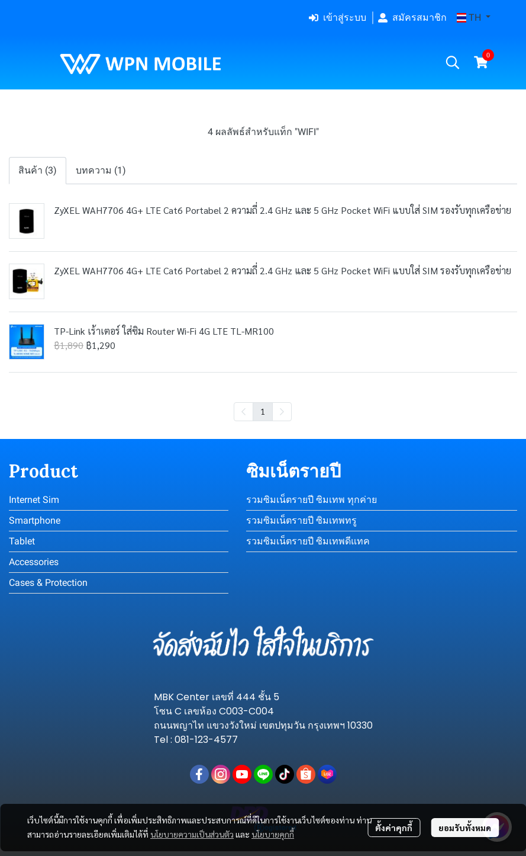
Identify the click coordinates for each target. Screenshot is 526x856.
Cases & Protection (48, 582)
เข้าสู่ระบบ (337, 17)
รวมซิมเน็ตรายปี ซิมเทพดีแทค (308, 541)
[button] (473, 18)
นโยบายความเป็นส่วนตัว (192, 834)
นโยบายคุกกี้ (272, 834)
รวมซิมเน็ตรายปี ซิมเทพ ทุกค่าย (311, 499)
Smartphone (34, 520)
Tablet (22, 541)
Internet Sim (34, 499)
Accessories (34, 562)
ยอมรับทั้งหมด (464, 827)
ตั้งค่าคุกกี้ (393, 827)
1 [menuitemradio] (262, 411)
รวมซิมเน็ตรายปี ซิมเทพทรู (301, 520)
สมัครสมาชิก (412, 17)
